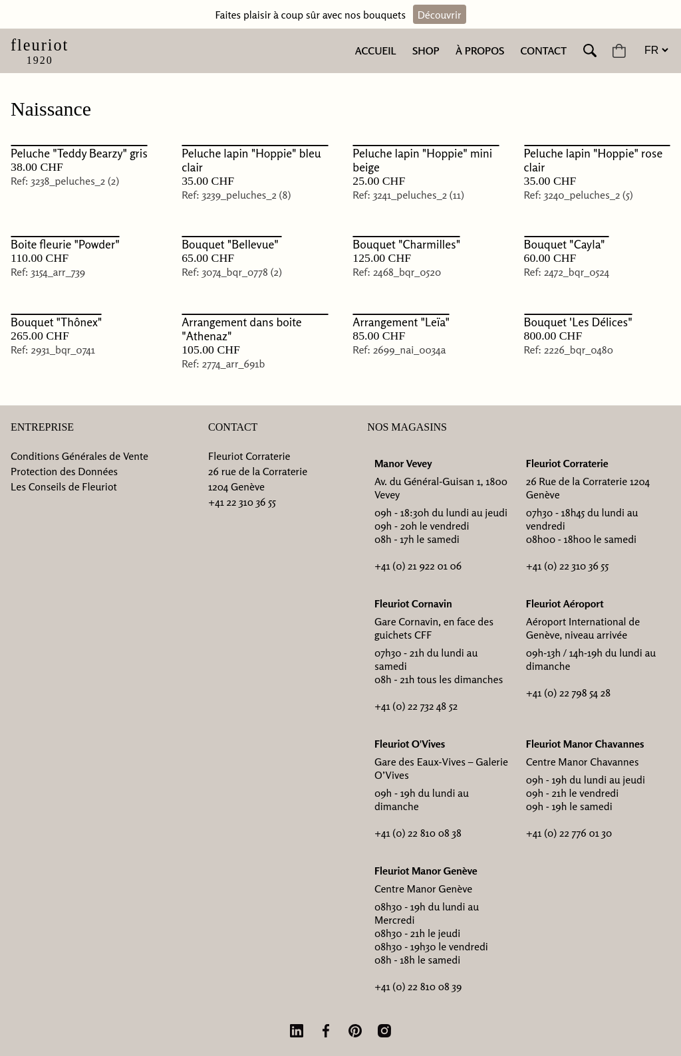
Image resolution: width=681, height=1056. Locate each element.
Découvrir (440, 14)
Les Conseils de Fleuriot (64, 486)
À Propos (480, 50)
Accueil (375, 50)
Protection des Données (64, 471)
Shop (426, 50)
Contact (544, 50)
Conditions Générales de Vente (79, 456)
